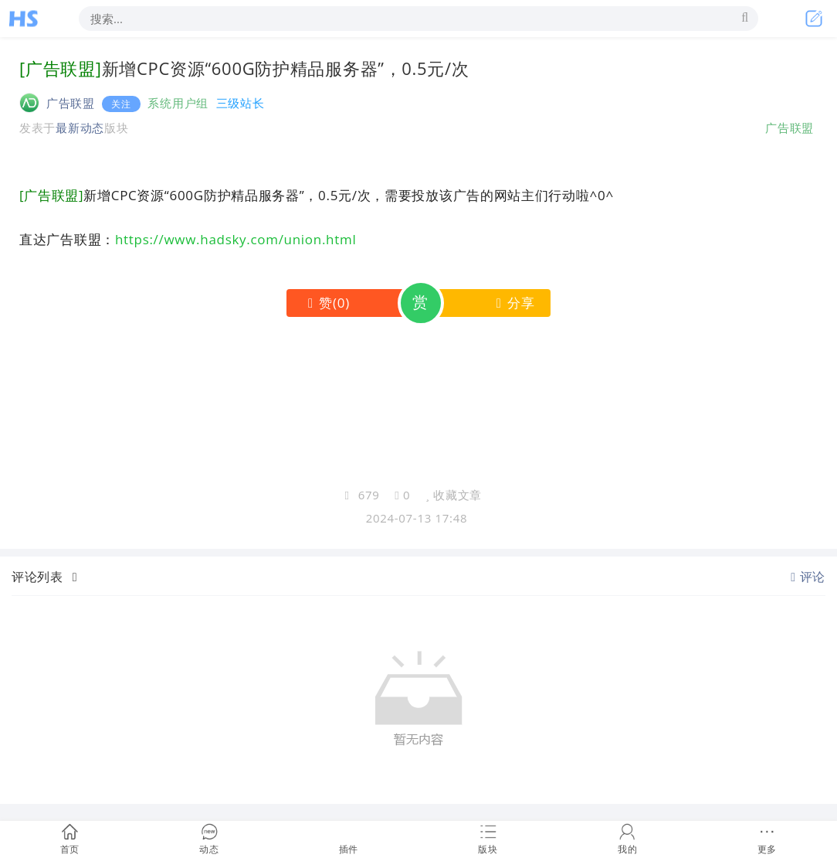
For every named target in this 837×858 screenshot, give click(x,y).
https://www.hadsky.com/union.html (235, 239)
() (325, 303)
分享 (512, 303)
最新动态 (80, 127)
